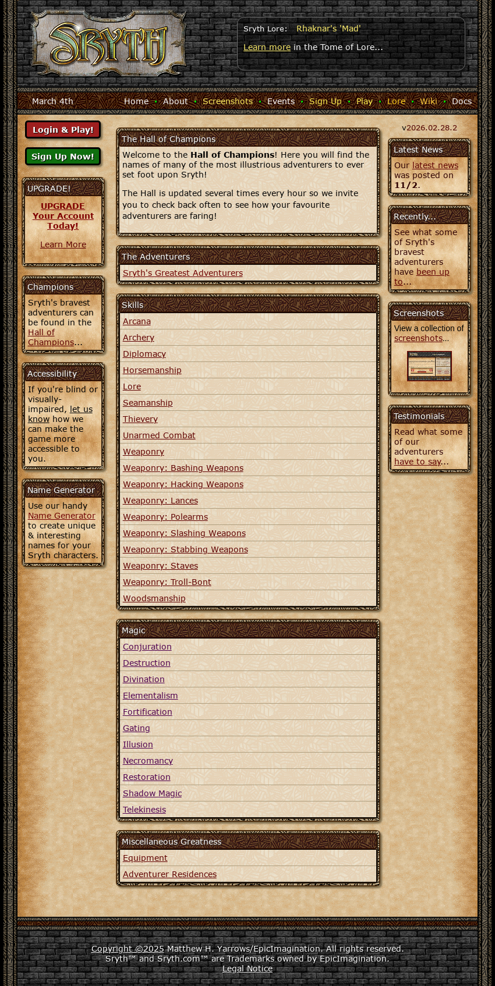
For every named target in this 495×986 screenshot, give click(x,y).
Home (136, 101)
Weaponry (143, 451)
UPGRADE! (49, 188)
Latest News (418, 149)
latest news (435, 165)
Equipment (145, 858)
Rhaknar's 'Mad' (329, 28)
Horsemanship (152, 370)
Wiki (428, 101)
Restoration (147, 777)
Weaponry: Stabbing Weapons (185, 549)
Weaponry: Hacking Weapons (183, 484)
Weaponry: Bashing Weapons (183, 468)
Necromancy (148, 760)
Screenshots (228, 101)
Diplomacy (144, 354)
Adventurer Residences (170, 874)
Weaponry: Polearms (165, 517)
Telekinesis (144, 809)
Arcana (137, 321)
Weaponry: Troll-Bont (167, 582)
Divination (144, 679)
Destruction (147, 663)
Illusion (138, 744)
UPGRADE (63, 206)
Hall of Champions (51, 337)
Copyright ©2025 (127, 948)
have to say (417, 461)
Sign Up (325, 101)
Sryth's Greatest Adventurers (183, 273)
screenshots (418, 338)
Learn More (63, 244)
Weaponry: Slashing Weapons (184, 533)
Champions (50, 287)
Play (364, 101)
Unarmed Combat (159, 435)
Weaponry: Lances (160, 500)
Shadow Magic (152, 793)
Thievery (140, 419)
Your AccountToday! (63, 220)
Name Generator (62, 515)
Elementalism (150, 695)
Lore (396, 101)
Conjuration (147, 646)
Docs (462, 101)
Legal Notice (247, 968)
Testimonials (419, 416)
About (175, 101)
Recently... (415, 216)
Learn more (267, 47)
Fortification (147, 712)
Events (281, 101)
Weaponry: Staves (160, 565)
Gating (136, 728)
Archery (138, 337)
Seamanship (148, 402)
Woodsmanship (154, 598)
